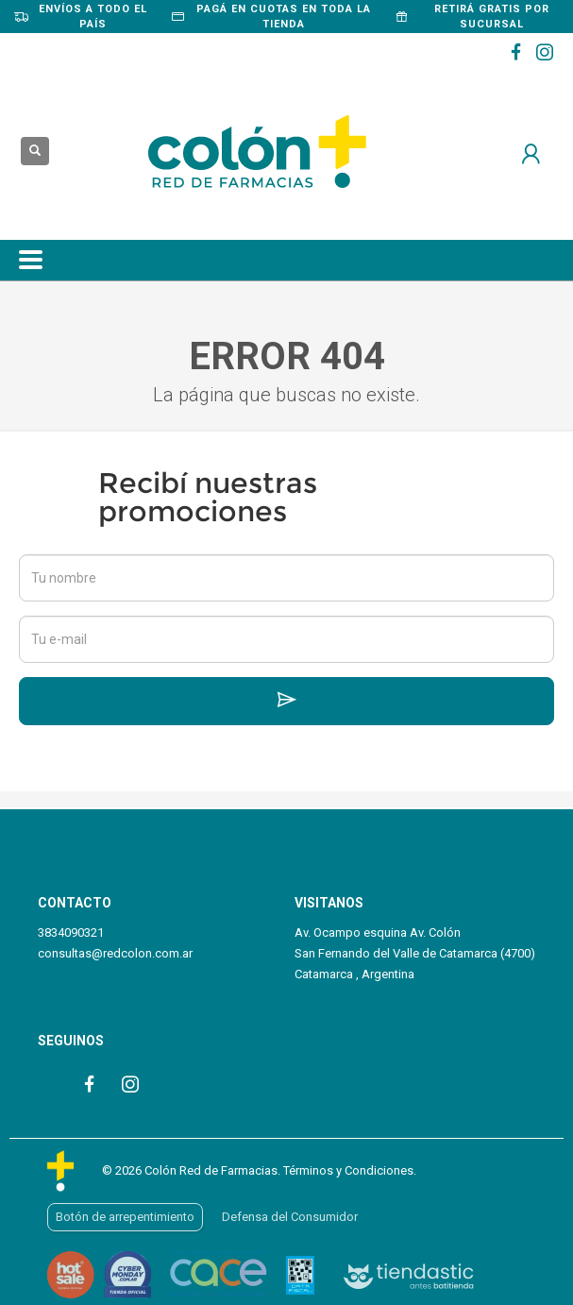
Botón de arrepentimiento (125, 1217)
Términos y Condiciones (348, 1170)
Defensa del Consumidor (290, 1217)
